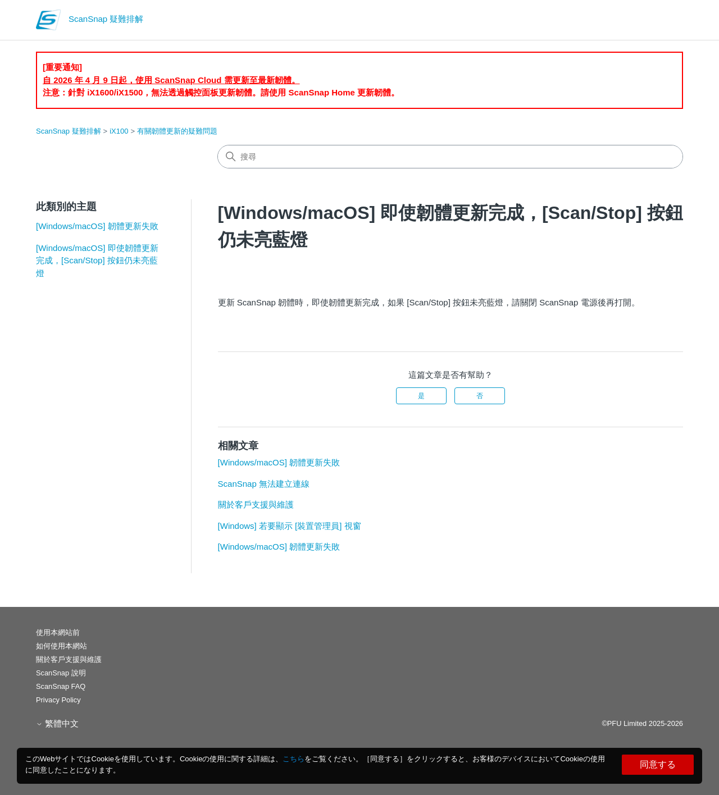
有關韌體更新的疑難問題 (177, 131)
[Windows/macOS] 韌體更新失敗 (97, 226)
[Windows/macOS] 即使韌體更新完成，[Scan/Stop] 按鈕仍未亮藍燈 (97, 260)
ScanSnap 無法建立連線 (264, 483)
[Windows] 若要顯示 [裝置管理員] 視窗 (289, 526)
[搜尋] (450, 156)
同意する (658, 764)
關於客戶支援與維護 (256, 504)
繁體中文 (57, 723)
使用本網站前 (58, 632)
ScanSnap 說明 (61, 673)
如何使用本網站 (61, 646)
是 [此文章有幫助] (421, 396)
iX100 (119, 131)
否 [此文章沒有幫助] (479, 396)
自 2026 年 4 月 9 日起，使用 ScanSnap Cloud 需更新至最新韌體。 (171, 80)
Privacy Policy (58, 700)
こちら (293, 759)
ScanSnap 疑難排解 (68, 131)
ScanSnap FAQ (60, 686)
